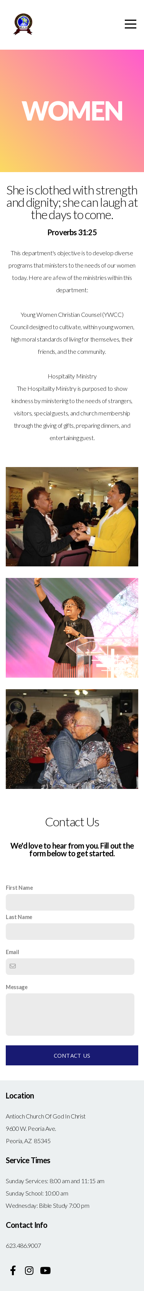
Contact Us (72, 1055)
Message (17, 987)
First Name (19, 887)
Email (12, 952)
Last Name (19, 917)
